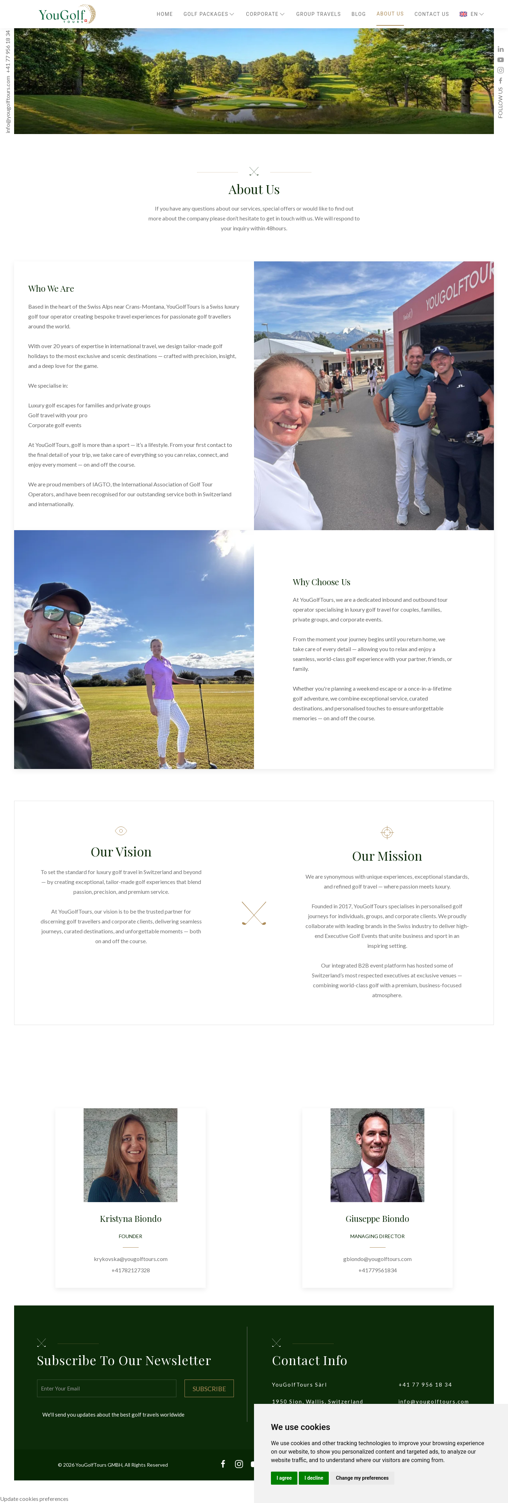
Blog (358, 14)
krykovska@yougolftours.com (131, 1258)
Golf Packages (209, 14)
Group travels (318, 14)
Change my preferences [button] (362, 1478)
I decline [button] (313, 1478)
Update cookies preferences (34, 1498)
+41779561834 (377, 1270)
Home (165, 14)
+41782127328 (130, 1270)
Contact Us (432, 14)
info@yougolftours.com (7, 105)
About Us (390, 14)
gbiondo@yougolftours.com (377, 1258)
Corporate (266, 14)
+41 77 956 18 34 (7, 52)
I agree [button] (284, 1478)
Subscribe (209, 1389)
